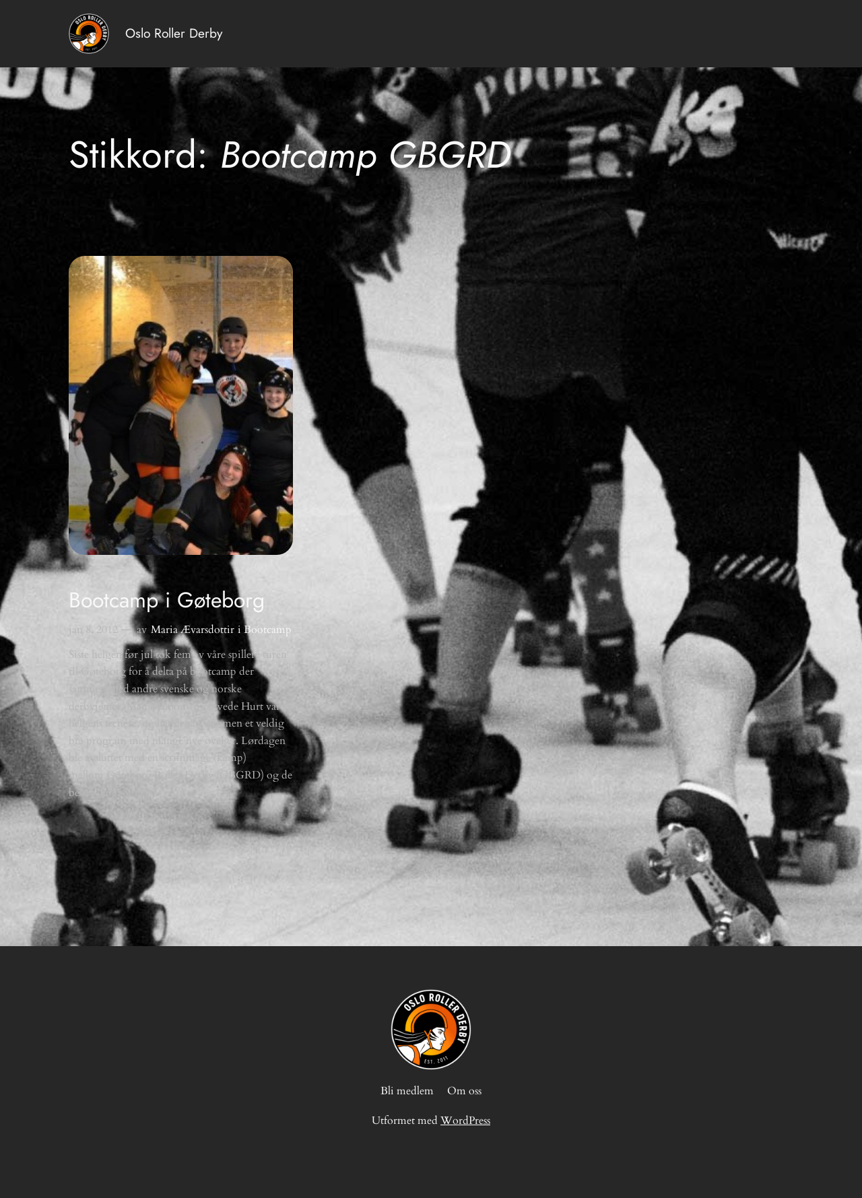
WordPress (465, 1120)
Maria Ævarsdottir (192, 629)
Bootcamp (268, 629)
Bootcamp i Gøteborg (167, 600)
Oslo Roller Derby (173, 33)
